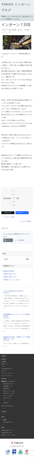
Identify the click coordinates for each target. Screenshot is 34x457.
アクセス (3, 371)
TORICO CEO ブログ (9, 274)
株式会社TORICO (8, 271)
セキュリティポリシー (7, 375)
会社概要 (3, 361)
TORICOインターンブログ (11, 280)
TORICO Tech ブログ (10, 277)
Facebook (5, 402)
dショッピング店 (7, 395)
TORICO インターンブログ (8, 435)
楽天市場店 (6, 388)
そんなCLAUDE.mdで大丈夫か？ (13, 291)
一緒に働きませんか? (7, 368)
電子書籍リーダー (8, 386)
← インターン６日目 (8, 217)
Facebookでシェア (22, 212)
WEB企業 (26, 30)
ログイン (8, 240)
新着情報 (3, 359)
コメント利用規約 (19, 240)
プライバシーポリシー (7, 373)
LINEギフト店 (6, 398)
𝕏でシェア (8, 212)
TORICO (14, 446)
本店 (8, 381)
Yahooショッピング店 (9, 391)
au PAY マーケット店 (8, 393)
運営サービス (4, 364)
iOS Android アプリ (8, 383)
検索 (27, 259)
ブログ (10, 32)
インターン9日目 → (26, 221)
